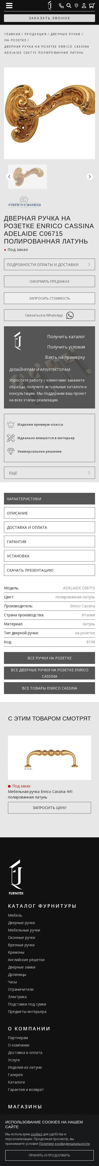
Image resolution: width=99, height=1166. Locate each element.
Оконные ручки (21, 937)
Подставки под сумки (27, 1004)
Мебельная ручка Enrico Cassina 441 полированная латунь (40, 794)
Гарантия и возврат (26, 1089)
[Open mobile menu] (9, 5)
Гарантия (16, 541)
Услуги (14, 1059)
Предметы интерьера (27, 1011)
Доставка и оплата (27, 527)
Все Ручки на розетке (49, 657)
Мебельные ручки (24, 930)
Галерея (15, 1074)
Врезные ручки (21, 944)
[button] (89, 176)
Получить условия (66, 347)
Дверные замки (21, 967)
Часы (12, 981)
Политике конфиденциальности (64, 1143)
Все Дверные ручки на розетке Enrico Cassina (49, 672)
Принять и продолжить (49, 1155)
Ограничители (21, 989)
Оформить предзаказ (49, 281)
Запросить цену (49, 807)
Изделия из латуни (25, 1067)
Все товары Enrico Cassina (49, 688)
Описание (17, 513)
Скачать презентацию (30, 570)
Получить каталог (66, 336)
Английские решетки (26, 959)
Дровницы (17, 974)
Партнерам (18, 1037)
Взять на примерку (65, 357)
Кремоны (16, 952)
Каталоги (16, 1082)
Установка (18, 555)
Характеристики (24, 498)
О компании (18, 1045)
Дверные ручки (21, 922)
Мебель (15, 915)
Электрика (17, 996)
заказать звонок (49, 18)
